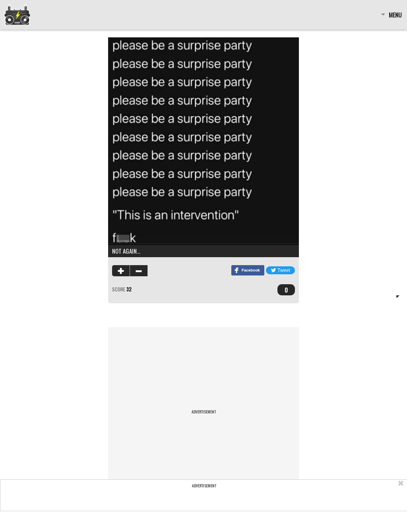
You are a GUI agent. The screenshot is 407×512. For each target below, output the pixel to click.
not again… (126, 250)
